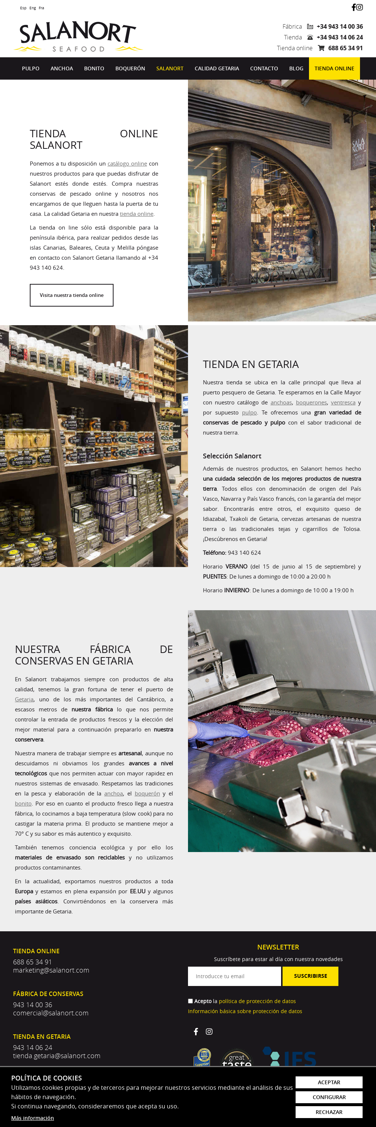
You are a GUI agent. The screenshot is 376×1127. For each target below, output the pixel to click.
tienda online (136, 213)
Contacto (264, 68)
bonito (23, 803)
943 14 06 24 (32, 1047)
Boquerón (130, 68)
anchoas (281, 402)
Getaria (24, 699)
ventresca (343, 402)
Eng (32, 8)
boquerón (147, 793)
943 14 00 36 (32, 1004)
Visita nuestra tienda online (71, 295)
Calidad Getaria (217, 68)
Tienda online (334, 68)
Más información (32, 1117)
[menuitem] (30, 68)
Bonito (94, 68)
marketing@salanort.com (51, 970)
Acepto (202, 1001)
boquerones (311, 402)
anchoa (113, 793)
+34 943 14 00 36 (340, 26)
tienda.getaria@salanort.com (57, 1055)
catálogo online (127, 163)
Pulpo (30, 68)
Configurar (329, 1097)
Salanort (170, 68)
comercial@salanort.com (51, 1013)
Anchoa (62, 68)
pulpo (249, 412)
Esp (23, 8)
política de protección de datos (257, 1001)
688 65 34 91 (345, 48)
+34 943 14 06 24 (340, 37)
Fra (41, 8)
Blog (296, 68)
